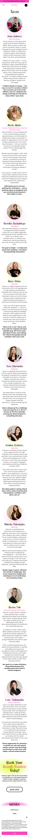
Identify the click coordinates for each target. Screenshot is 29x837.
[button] (26, 817)
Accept (14, 833)
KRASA (14, 805)
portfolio (14, 810)
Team (14, 813)
